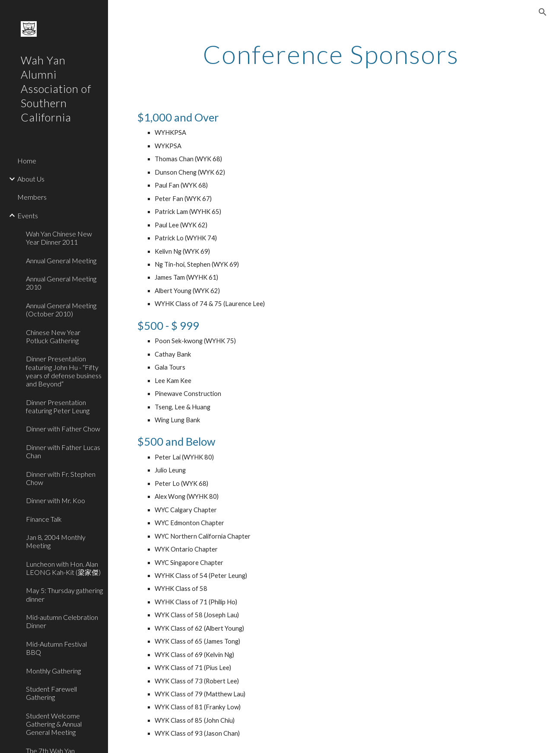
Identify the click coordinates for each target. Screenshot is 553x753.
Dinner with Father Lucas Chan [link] (63, 451)
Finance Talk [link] (44, 519)
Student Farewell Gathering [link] (51, 693)
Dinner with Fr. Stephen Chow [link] (60, 478)
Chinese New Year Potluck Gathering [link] (53, 336)
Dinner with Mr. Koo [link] (55, 500)
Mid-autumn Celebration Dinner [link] (62, 621)
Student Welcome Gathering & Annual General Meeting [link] (54, 724)
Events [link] (27, 215)
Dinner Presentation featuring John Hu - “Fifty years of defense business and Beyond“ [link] (64, 371)
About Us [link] (30, 179)
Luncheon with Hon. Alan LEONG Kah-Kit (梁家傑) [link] (63, 568)
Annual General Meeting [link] (61, 260)
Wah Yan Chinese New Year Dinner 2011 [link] (59, 238)
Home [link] (26, 160)
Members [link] (32, 197)
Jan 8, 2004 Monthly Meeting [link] (56, 541)
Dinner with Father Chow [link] (63, 428)
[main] (331, 54)
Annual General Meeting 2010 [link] (61, 282)
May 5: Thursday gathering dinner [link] (64, 594)
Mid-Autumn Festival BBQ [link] (56, 648)
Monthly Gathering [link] (53, 671)
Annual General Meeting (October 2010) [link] (61, 309)
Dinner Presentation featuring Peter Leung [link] (57, 406)
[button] (542, 12)
